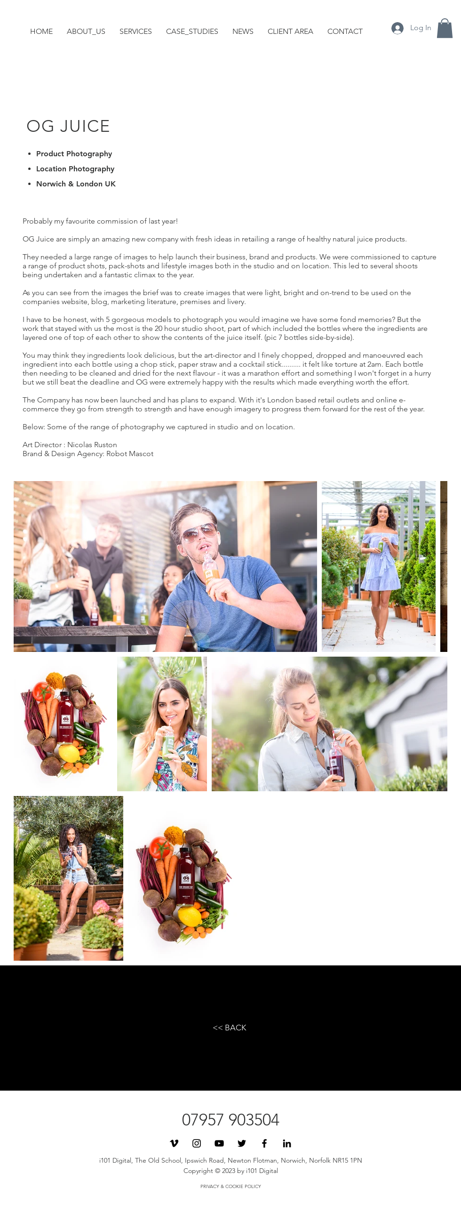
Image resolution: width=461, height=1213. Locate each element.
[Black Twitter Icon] (241, 1143)
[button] (445, 28)
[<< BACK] (229, 1028)
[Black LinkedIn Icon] (287, 1143)
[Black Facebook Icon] (264, 1143)
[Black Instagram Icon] (196, 1143)
